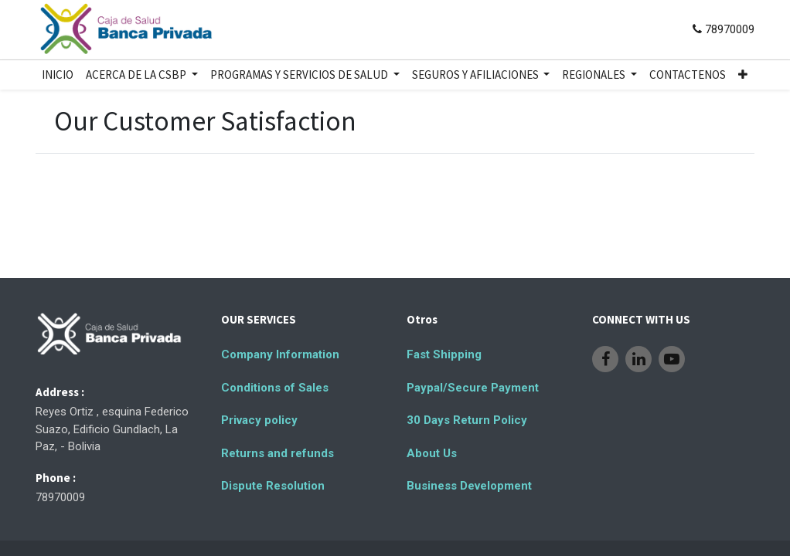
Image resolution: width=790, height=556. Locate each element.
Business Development (469, 486)
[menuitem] (58, 75)
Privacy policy (259, 420)
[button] (743, 75)
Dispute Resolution (273, 486)
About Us (432, 453)
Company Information (280, 354)
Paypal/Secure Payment (473, 388)
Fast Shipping (444, 354)
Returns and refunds (277, 453)
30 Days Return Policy (467, 420)
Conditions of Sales (275, 388)
